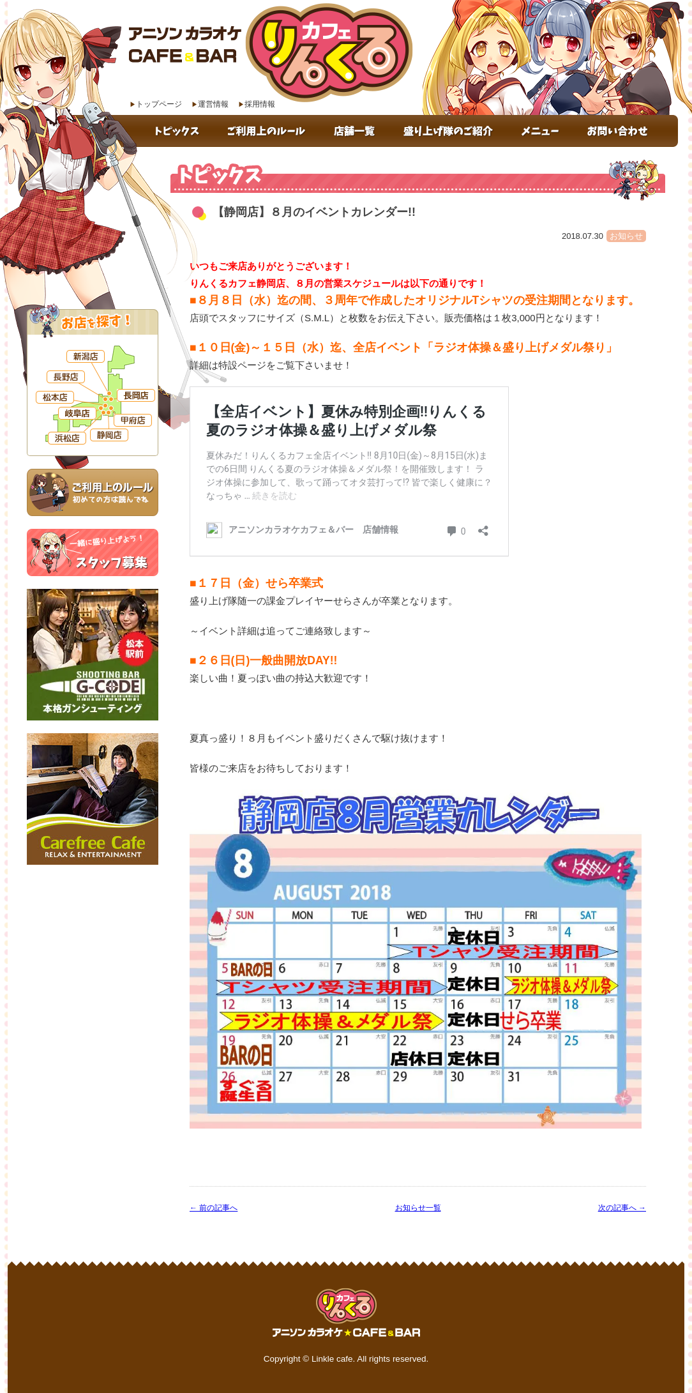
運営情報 (213, 104)
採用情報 (259, 104)
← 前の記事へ (213, 1207)
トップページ (159, 104)
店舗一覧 (356, 131)
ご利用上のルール (268, 131)
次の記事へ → (622, 1207)
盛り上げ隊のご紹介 (450, 131)
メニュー (541, 131)
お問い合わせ (626, 131)
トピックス (178, 131)
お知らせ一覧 (418, 1207)
